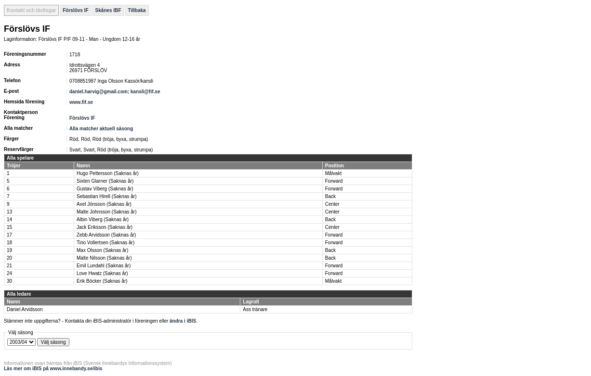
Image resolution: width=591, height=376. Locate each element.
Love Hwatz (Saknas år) (102, 273)
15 (9, 227)
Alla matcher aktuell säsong (101, 128)
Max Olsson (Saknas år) (102, 250)
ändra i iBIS (183, 321)
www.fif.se (81, 102)
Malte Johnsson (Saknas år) (107, 211)
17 (9, 235)
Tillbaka (137, 10)
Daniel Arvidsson (24, 309)
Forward (334, 181)
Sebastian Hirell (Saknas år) (107, 196)
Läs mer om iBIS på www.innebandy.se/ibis (53, 368)
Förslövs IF (75, 10)
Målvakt (333, 173)
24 (9, 273)
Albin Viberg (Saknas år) (103, 219)
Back (330, 196)
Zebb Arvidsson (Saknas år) (106, 235)
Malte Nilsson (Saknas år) (104, 258)
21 (9, 265)
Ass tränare (255, 309)
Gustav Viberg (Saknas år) (105, 188)
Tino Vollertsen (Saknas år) (105, 242)
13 (9, 211)
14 (9, 219)
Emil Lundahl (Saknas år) (104, 265)
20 (9, 258)
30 (9, 281)
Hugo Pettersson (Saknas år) (108, 173)
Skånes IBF (108, 10)
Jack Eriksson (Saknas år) (104, 227)
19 (9, 250)
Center (332, 204)
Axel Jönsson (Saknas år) (104, 204)
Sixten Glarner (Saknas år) (105, 181)
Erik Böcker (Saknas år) (102, 281)
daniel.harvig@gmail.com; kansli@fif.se (115, 91)
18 (9, 242)
